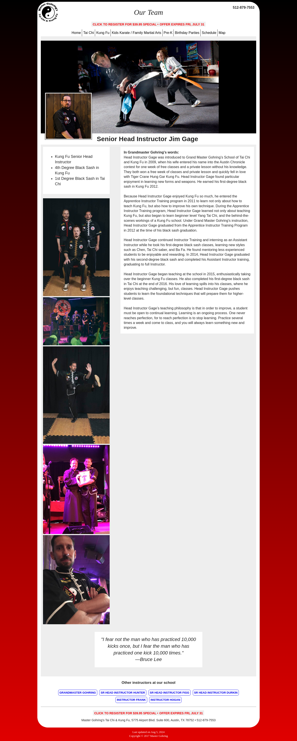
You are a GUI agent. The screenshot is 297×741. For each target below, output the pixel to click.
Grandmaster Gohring (77, 692)
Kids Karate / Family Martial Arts (136, 33)
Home (76, 33)
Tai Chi (88, 33)
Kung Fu (102, 33)
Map (222, 33)
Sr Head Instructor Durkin (216, 692)
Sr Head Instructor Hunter (123, 692)
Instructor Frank (131, 699)
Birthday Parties (187, 33)
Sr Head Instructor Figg (169, 692)
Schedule (209, 33)
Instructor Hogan (165, 699)
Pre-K (168, 33)
